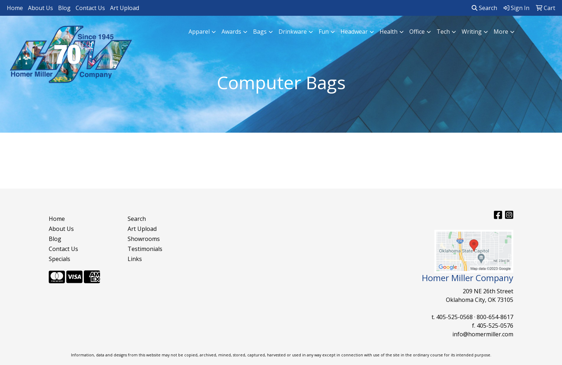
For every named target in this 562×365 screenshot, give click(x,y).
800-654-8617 (495, 317)
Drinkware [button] (292, 31)
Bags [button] (260, 31)
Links (135, 259)
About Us (40, 8)
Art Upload (124, 8)
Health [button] (388, 31)
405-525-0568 (454, 317)
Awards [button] (231, 31)
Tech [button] (443, 31)
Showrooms (144, 239)
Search (484, 8)
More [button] (501, 31)
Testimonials (145, 249)
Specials (59, 259)
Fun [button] (324, 31)
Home (15, 8)
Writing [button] (472, 31)
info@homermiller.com (482, 334)
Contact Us (90, 8)
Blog (64, 8)
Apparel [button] (199, 31)
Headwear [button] (354, 31)
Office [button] (417, 31)
